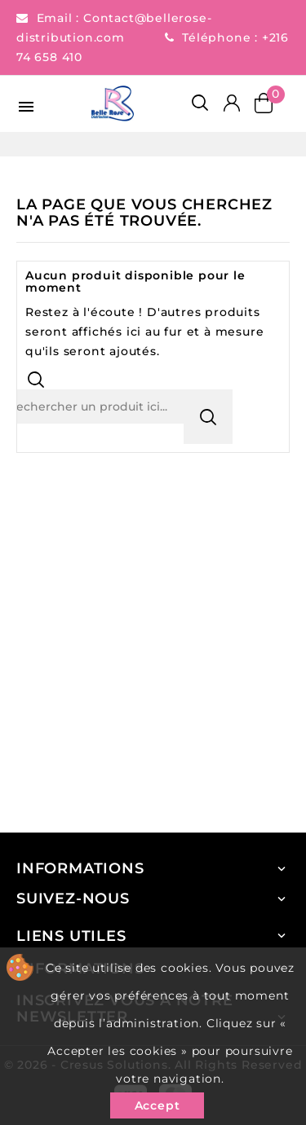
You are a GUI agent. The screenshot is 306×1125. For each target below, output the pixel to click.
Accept (157, 1105)
